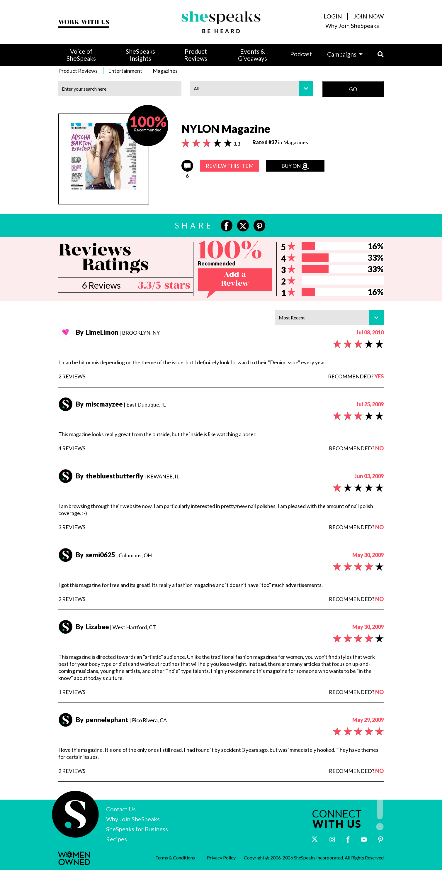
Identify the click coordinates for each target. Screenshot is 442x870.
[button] (373, 54)
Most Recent (331, 317)
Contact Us (121, 809)
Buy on (295, 166)
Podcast (301, 53)
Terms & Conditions (175, 857)
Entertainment (125, 70)
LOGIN (333, 16)
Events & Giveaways (252, 55)
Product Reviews (195, 55)
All (253, 88)
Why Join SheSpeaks (352, 25)
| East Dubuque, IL (122, 404)
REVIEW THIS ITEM (230, 166)
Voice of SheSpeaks (81, 55)
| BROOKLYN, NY (119, 332)
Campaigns (342, 54)
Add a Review (235, 279)
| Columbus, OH (115, 555)
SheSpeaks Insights (140, 55)
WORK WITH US (83, 22)
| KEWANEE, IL (129, 476)
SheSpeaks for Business (137, 828)
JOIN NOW (368, 16)
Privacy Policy (221, 857)
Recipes (116, 838)
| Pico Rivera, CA (123, 720)
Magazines (165, 70)
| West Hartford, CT (117, 627)
